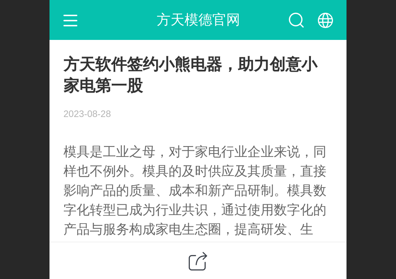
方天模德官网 (198, 20)
